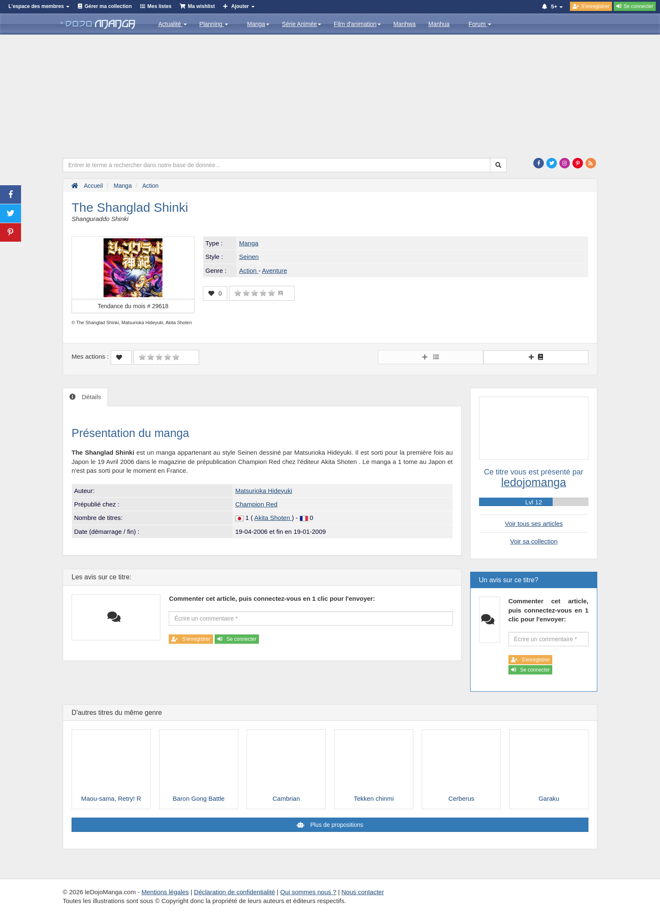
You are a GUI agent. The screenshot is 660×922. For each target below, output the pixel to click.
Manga (258, 24)
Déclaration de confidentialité (234, 891)
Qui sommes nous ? (308, 891)
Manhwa (405, 24)
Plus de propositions (336, 824)
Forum (479, 24)
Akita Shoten (273, 517)
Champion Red (256, 504)
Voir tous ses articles (534, 523)
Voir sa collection (534, 541)
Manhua (439, 24)
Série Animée (301, 24)
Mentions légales (165, 891)
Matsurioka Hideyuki (263, 490)
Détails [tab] (90, 396)
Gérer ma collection (108, 6)
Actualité (172, 24)
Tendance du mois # (133, 306)
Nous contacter (362, 891)
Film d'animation (357, 24)
